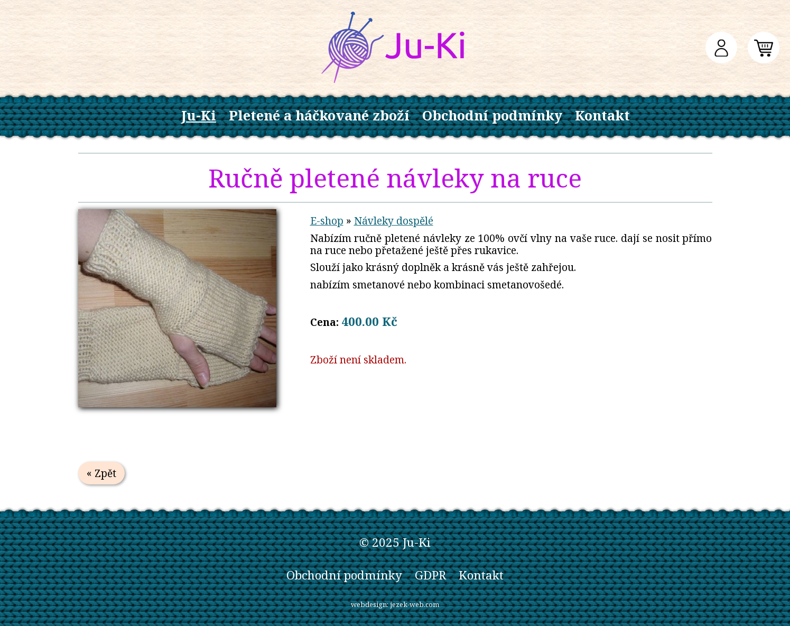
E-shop (326, 220)
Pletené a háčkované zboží (319, 115)
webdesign (369, 604)
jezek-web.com (414, 604)
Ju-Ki (198, 115)
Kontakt (602, 115)
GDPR (430, 575)
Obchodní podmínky (492, 115)
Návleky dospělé (393, 220)
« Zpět (101, 473)
